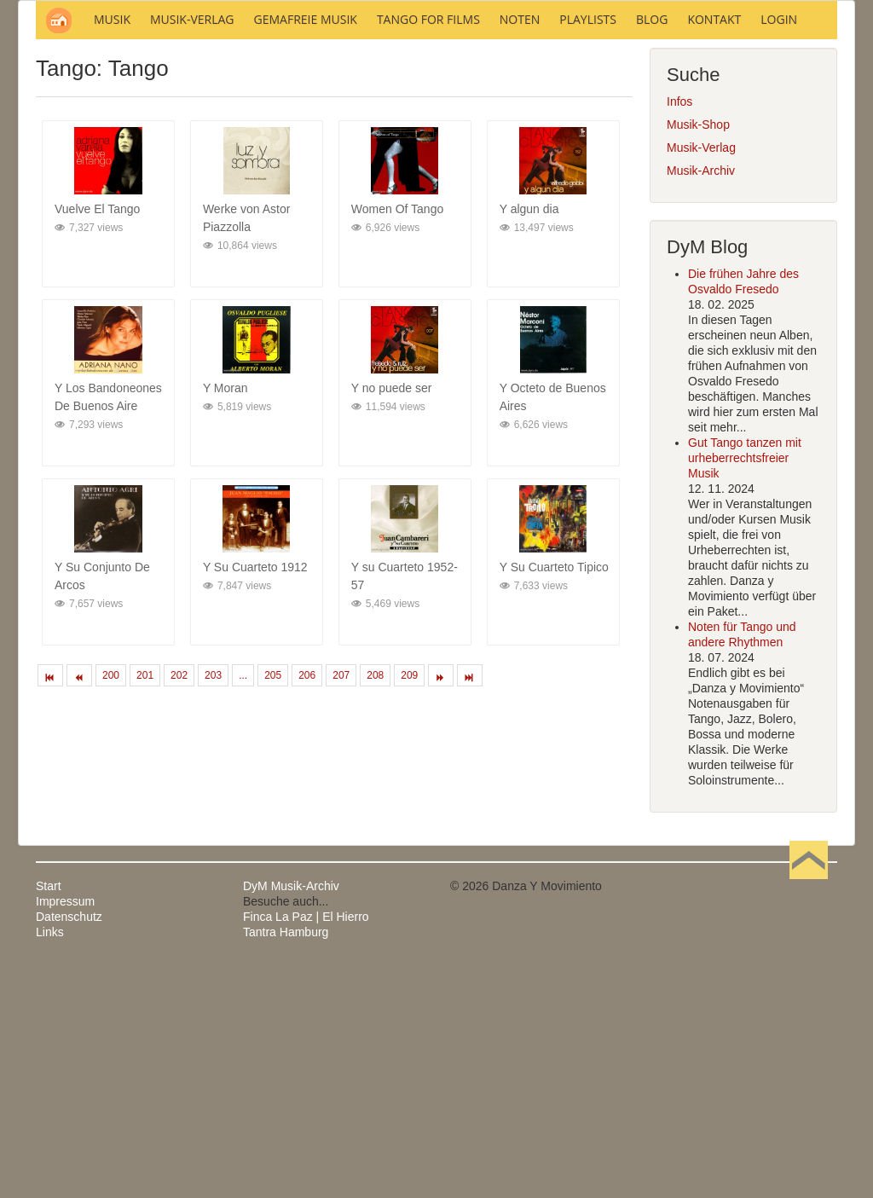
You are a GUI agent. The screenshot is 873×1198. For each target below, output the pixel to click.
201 (144, 906)
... (243, 906)
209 (409, 906)
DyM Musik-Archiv (291, 1116)
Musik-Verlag (701, 378)
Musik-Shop (698, 355)
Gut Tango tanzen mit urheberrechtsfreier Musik (744, 688)
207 (341, 906)
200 (110, 906)
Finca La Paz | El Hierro (306, 1147)
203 (213, 906)
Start (48, 1116)
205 (272, 906)
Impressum (65, 1131)
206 (306, 906)
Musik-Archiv (701, 401)
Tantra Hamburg (285, 1162)
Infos (679, 332)
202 (179, 906)
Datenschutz (69, 1147)
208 (375, 906)
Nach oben (808, 1116)
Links (50, 1162)
